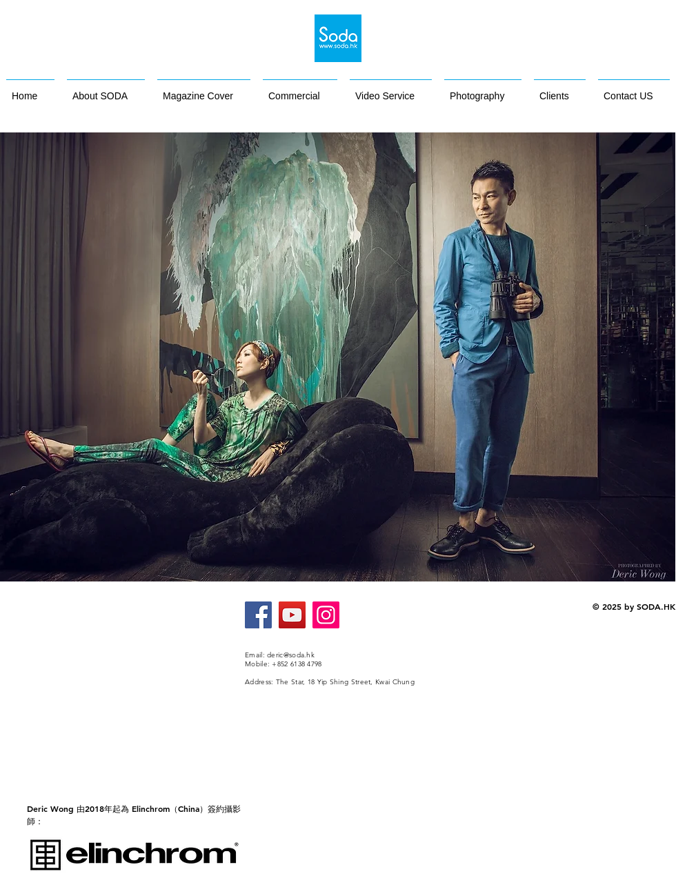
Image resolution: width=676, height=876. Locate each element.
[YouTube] (292, 614)
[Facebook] (258, 614)
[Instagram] (325, 614)
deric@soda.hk (291, 654)
